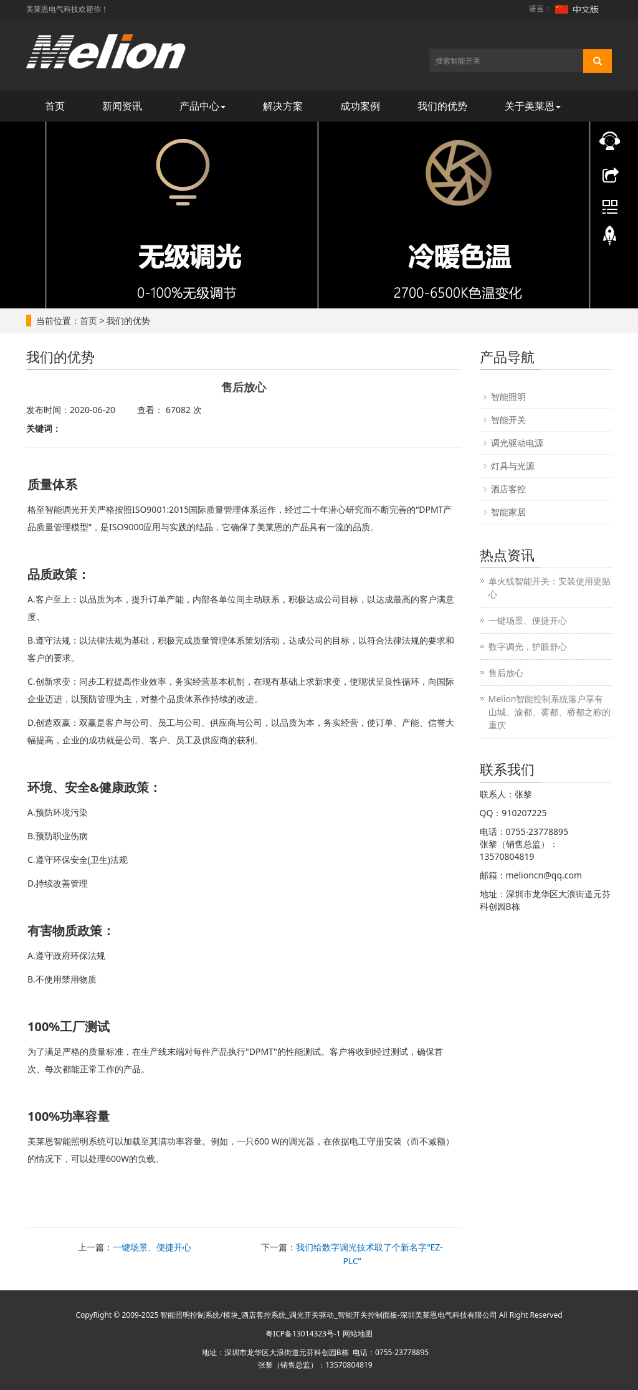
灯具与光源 (513, 466)
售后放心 (505, 672)
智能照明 (508, 396)
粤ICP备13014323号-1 (303, 1333)
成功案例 (360, 106)
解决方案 (283, 106)
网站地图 (358, 1333)
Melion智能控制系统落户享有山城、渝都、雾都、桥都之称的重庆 (549, 712)
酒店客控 (508, 489)
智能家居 (508, 512)
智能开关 (508, 420)
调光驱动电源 (517, 443)
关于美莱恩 (533, 106)
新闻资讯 (122, 106)
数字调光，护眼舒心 (527, 646)
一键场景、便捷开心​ (152, 1247)
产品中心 (202, 106)
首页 (55, 106)
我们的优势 (442, 106)
